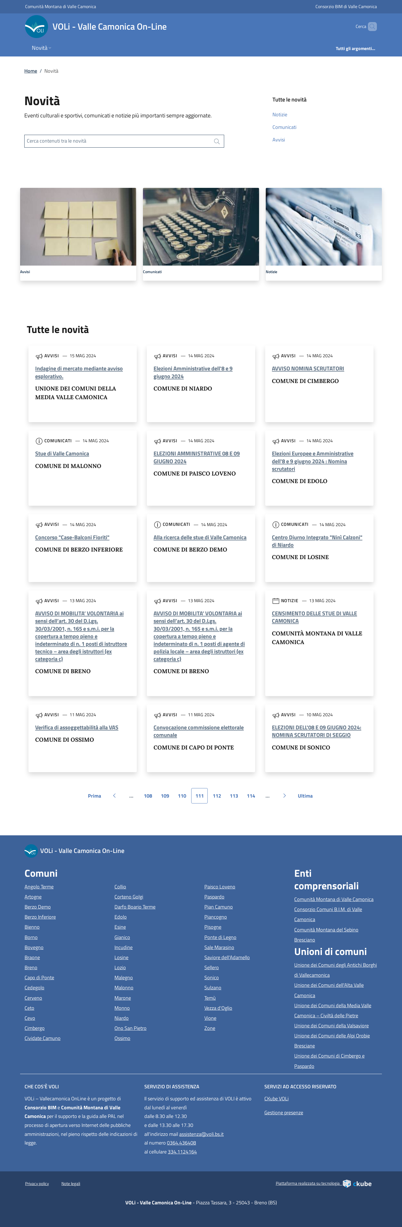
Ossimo (148, 1037)
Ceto (55, 1007)
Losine (147, 956)
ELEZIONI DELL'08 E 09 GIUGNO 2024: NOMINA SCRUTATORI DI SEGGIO (316, 731)
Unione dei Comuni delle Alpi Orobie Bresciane (332, 1040)
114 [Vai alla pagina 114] (253, 797)
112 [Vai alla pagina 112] (219, 797)
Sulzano (238, 987)
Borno (57, 936)
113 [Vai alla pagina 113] (236, 797)
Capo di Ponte (65, 977)
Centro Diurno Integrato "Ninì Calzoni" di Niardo (317, 541)
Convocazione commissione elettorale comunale (199, 731)
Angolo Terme (65, 886)
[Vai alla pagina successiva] (284, 795)
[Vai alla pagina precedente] (114, 795)
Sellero (237, 967)
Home (30, 71)
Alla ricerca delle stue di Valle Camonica (200, 537)
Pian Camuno (244, 906)
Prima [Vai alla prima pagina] (96, 797)
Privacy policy (37, 1183)
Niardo (147, 1017)
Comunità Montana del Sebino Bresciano (330, 935)
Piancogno (241, 916)
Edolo (146, 916)
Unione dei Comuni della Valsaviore (335, 1025)
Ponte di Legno (246, 936)
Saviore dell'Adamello (246, 956)
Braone (58, 956)
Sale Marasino (245, 946)
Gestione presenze (283, 1112)
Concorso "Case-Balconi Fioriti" (72, 537)
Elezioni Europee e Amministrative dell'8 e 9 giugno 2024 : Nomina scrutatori (312, 461)
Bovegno (60, 946)
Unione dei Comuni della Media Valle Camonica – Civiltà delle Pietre (335, 1010)
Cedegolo (60, 987)
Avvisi (278, 139)
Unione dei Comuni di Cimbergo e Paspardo (330, 1061)
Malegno (149, 977)
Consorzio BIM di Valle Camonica (346, 6)
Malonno (149, 987)
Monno (147, 1007)
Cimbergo (60, 1027)
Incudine (149, 946)
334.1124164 (182, 1151)
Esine (145, 926)
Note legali (70, 1183)
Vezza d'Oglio (244, 1007)
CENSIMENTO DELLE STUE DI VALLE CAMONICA (314, 617)
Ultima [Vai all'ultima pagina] (307, 797)
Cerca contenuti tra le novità (56, 141)
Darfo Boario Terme (156, 906)
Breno (57, 967)
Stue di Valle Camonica (62, 453)
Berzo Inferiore (66, 916)
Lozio (145, 967)
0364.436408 (181, 1142)
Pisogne (238, 926)
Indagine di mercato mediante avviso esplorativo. (79, 372)
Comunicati (284, 127)
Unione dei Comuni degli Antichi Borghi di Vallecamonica (335, 970)
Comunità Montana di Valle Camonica (60, 6)
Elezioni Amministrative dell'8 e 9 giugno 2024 (193, 372)
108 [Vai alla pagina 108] (150, 797)
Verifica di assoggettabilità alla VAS (76, 727)
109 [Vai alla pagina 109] (167, 797)
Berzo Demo (63, 906)
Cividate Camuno (66, 1037)
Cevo (56, 1017)
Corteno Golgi (154, 896)
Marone (148, 997)
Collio (146, 886)
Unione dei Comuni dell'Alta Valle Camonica (330, 990)
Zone (235, 1027)
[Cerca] (370, 26)
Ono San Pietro (156, 1027)
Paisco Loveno (245, 886)
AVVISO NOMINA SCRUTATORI (308, 368)
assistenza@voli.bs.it (201, 1134)
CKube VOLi (276, 1098)
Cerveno (59, 997)
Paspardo (240, 896)
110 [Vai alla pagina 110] (184, 797)
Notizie (279, 114)
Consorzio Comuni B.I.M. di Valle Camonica (330, 914)
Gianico (147, 936)
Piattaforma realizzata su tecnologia (324, 1183)
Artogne (59, 896)
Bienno (58, 926)
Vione (236, 1017)
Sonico (237, 977)
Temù (235, 997)
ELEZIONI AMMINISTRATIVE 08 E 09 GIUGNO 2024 (197, 457)
